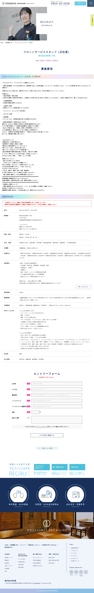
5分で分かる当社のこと (39, 467)
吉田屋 (71, 572)
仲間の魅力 (21, 567)
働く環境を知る (58, 467)
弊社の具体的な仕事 (54, 560)
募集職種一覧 (14, 545)
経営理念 (7, 563)
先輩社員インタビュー (34, 545)
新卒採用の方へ (9, 547)
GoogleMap (36, 583)
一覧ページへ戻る (47, 448)
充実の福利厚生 (37, 563)
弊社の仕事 (51, 557)
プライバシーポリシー (41, 426)
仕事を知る (74, 467)
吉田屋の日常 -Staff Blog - (49, 545)
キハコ (76, 572)
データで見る (21, 559)
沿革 (6, 571)
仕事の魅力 (21, 564)
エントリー (23, 545)
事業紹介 (7, 560)
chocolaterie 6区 (81, 573)
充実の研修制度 (37, 560)
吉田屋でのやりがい (38, 565)
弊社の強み (51, 563)
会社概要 (7, 568)
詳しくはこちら (83, 286)
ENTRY (80, 3)
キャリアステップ (37, 557)
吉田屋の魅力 (21, 561)
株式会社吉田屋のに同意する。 (48, 426)
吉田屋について (9, 557)
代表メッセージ (9, 565)
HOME (6, 545)
